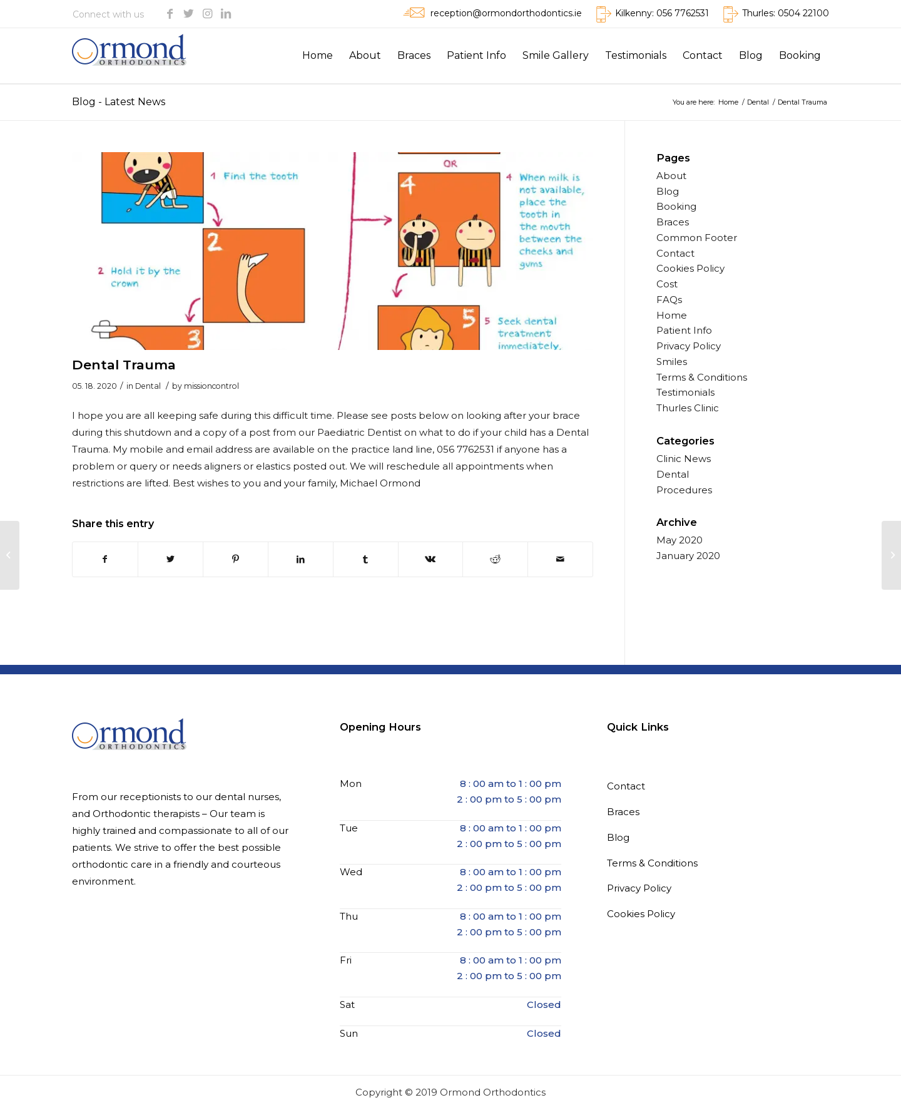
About (671, 176)
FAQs (669, 300)
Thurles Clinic (687, 408)
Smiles (671, 361)
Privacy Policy (688, 346)
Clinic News (683, 459)
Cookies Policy (690, 268)
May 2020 (679, 540)
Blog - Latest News (118, 102)
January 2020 (688, 556)
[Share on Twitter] (170, 559)
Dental (148, 386)
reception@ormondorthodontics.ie (506, 13)
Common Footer (696, 238)
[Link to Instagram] (207, 13)
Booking (676, 206)
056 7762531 (682, 13)
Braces (672, 222)
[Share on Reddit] (495, 559)
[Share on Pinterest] (235, 559)
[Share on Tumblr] (365, 559)
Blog (667, 191)
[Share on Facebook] (105, 559)
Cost (667, 284)
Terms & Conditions (701, 377)
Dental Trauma (124, 365)
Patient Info (684, 330)
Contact (675, 253)
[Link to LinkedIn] (225, 13)
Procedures (684, 490)
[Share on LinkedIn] (300, 559)
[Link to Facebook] (169, 13)
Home (671, 315)
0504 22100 (803, 13)
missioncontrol (211, 386)
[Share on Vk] (431, 559)
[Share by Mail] (560, 559)
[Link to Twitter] (188, 13)
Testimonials (685, 392)
